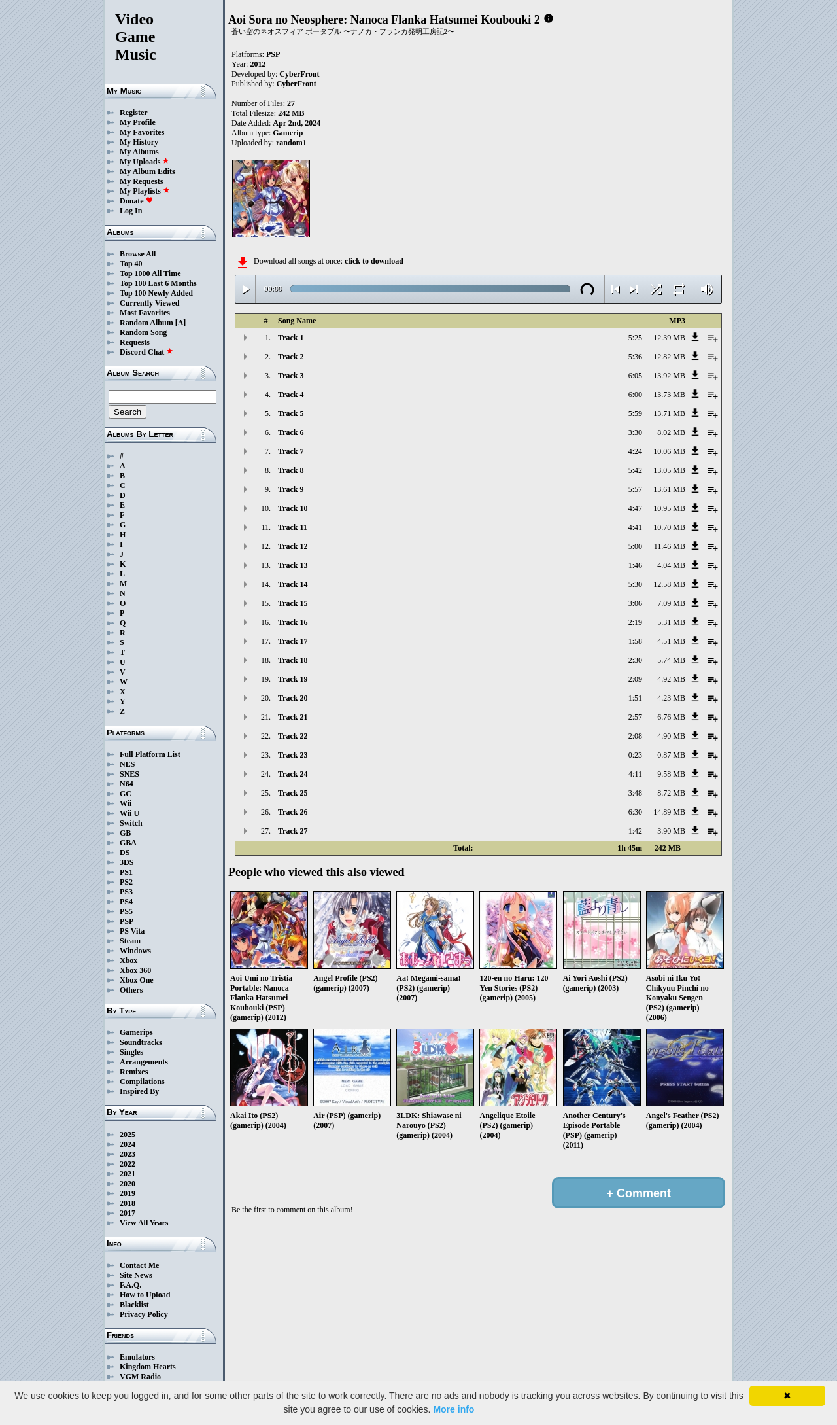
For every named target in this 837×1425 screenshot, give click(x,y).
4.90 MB (671, 736)
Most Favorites (145, 312)
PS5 (126, 911)
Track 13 (292, 565)
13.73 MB (669, 394)
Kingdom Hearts (148, 1366)
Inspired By (139, 1091)
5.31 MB (671, 622)
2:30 (635, 660)
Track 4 (290, 394)
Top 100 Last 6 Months (158, 283)
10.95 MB (669, 508)
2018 (127, 1203)
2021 (127, 1173)
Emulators (137, 1357)
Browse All (138, 253)
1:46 (635, 565)
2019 (127, 1193)
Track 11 (292, 527)
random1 (291, 142)
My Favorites (142, 132)
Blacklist (134, 1304)
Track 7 (290, 451)
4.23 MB (671, 698)
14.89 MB (669, 812)
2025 (127, 1134)
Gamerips (136, 1032)
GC (125, 793)
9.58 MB (671, 774)
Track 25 (292, 793)
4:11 (635, 774)
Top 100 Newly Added (156, 293)
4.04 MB (671, 565)
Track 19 (292, 679)
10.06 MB (669, 451)
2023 (127, 1154)
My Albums (139, 151)
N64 (126, 783)
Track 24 (292, 774)
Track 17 (292, 641)
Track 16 (292, 622)
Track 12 (292, 546)
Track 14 (292, 584)
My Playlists (145, 191)
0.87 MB (671, 755)
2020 (127, 1183)
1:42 (635, 831)
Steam (130, 940)
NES (127, 764)
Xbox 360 (135, 970)
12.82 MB (669, 356)
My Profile (138, 122)
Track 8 (290, 470)
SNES (129, 774)
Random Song (143, 332)
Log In (131, 210)
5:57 (635, 489)
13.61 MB (669, 489)
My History (139, 142)
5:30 (635, 584)
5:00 (635, 546)
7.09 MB (671, 603)
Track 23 (292, 755)
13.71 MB (669, 413)
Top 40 (131, 263)
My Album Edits (147, 171)
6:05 (635, 375)
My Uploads (144, 161)
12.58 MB (669, 584)
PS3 (126, 891)
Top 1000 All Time (150, 273)
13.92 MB (669, 375)
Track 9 (290, 489)
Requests (135, 342)
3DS (126, 862)
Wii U (129, 813)
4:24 (635, 451)
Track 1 (290, 337)
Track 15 (292, 603)
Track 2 (290, 356)
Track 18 (292, 660)
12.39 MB (669, 337)
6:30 (635, 812)
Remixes (134, 1071)
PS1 (126, 872)
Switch (131, 823)
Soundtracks (141, 1042)
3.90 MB (671, 831)
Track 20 (292, 698)
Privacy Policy (144, 1314)
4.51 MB (671, 641)
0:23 (635, 755)
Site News (136, 1275)
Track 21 (292, 717)
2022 (127, 1164)
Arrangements (144, 1061)
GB (125, 832)
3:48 (635, 793)
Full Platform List (150, 754)
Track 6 (290, 432)
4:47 (635, 508)
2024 (127, 1144)
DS (124, 852)
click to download (374, 261)
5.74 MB (671, 660)
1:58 (635, 641)
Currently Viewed (149, 303)
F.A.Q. (130, 1285)
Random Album (146, 322)
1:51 (635, 698)
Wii (125, 803)
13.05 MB (669, 470)
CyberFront (299, 74)
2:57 (635, 717)
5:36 (635, 356)
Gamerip (288, 132)
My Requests (141, 181)
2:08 (635, 736)
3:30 (635, 432)
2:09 (635, 679)
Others (131, 989)
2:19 (635, 622)
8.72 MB (671, 793)
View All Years (144, 1222)
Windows (135, 950)
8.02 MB (671, 432)
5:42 (635, 470)
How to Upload (145, 1294)
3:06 (635, 603)
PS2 (126, 882)
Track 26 (292, 812)
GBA (128, 842)
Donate (136, 200)
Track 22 (292, 736)
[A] (180, 322)
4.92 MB (671, 679)
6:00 (635, 394)
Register (134, 112)
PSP (126, 921)
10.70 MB (669, 527)
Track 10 (292, 508)
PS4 (126, 901)
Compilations (142, 1081)
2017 (127, 1213)
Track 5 (290, 413)
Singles (131, 1052)
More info (453, 1409)
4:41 (635, 527)
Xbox (128, 960)
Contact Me (139, 1265)
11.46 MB (669, 546)
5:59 (635, 413)
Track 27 (292, 831)
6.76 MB (671, 717)
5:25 (635, 337)
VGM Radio (140, 1376)
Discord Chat (146, 352)
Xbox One (137, 980)
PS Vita (132, 931)
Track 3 (290, 375)
